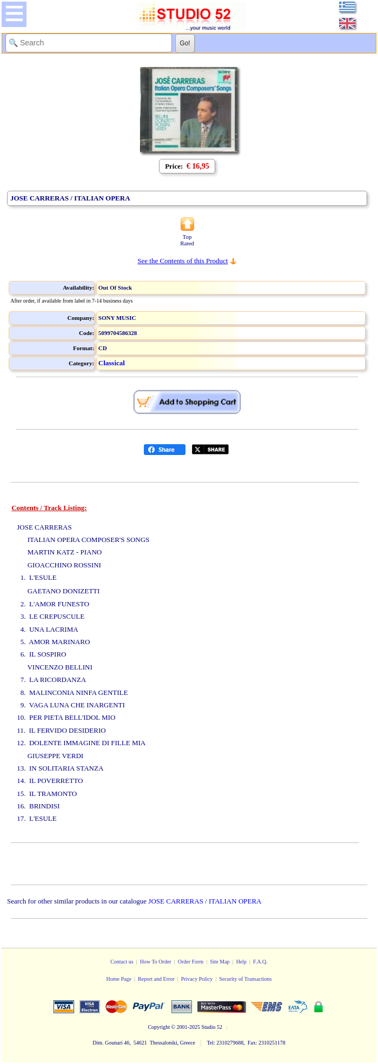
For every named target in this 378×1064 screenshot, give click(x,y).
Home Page (118, 979)
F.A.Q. (260, 962)
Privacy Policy (197, 979)
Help (241, 962)
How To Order (155, 962)
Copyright (159, 1027)
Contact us (122, 962)
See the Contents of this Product (182, 261)
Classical (111, 363)
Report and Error (156, 979)
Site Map (219, 962)
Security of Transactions (245, 979)
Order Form (191, 962)
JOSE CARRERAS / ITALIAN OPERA (204, 901)
